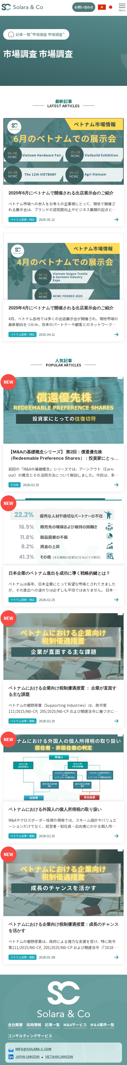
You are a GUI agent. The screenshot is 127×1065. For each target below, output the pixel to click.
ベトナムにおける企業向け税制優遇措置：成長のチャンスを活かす (63, 928)
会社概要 (15, 1024)
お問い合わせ (83, 7)
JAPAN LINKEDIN (27, 1056)
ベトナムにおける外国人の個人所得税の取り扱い (55, 810)
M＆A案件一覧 (102, 1024)
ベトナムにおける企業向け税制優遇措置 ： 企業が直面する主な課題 (62, 692)
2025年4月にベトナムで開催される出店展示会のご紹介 (61, 308)
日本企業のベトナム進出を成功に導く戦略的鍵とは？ (59, 573)
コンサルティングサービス (30, 1035)
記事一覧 (52, 1024)
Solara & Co (22, 7)
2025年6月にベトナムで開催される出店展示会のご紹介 (61, 193)
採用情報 (33, 1024)
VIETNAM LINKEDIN (59, 1056)
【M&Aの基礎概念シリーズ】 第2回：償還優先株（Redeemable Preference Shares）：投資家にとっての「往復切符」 (63, 456)
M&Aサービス (75, 1024)
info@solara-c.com (33, 1049)
